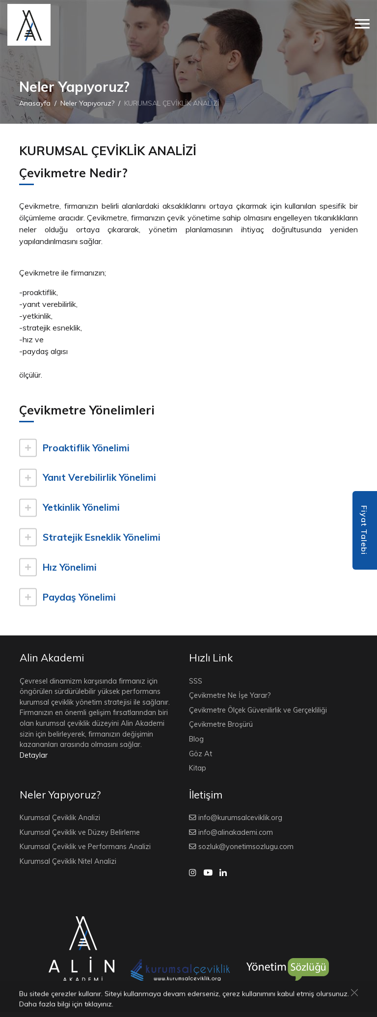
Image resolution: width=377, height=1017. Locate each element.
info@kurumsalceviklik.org (240, 817)
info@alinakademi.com (235, 832)
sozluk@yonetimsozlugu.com (246, 846)
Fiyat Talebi (364, 530)
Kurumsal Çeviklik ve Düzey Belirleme (80, 832)
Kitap (197, 768)
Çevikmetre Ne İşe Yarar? (230, 695)
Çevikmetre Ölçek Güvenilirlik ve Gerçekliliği (258, 710)
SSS (195, 681)
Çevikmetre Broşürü (221, 724)
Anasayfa (35, 103)
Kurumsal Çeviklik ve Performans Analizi (85, 846)
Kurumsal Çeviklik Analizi (60, 817)
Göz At (200, 753)
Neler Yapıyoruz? (87, 103)
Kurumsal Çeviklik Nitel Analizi (68, 861)
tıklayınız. (98, 1004)
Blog (196, 739)
